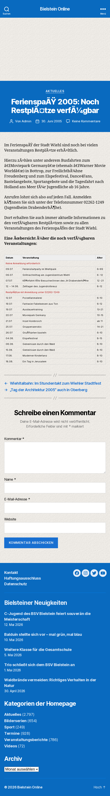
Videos (10, 746)
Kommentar (14, 439)
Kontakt (11, 572)
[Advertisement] (55, 49)
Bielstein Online (55, 9)
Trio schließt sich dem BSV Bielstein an (39, 665)
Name (10, 479)
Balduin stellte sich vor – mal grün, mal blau (43, 634)
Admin (26, 121)
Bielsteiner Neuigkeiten (35, 602)
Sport (9, 727)
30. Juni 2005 (51, 121)
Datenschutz (15, 584)
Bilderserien (15, 721)
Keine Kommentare (86, 121)
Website (10, 519)
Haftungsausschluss (22, 578)
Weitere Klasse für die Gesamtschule (38, 649)
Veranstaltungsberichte (26, 739)
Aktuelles (55, 91)
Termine (12, 733)
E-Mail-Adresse (17, 499)
